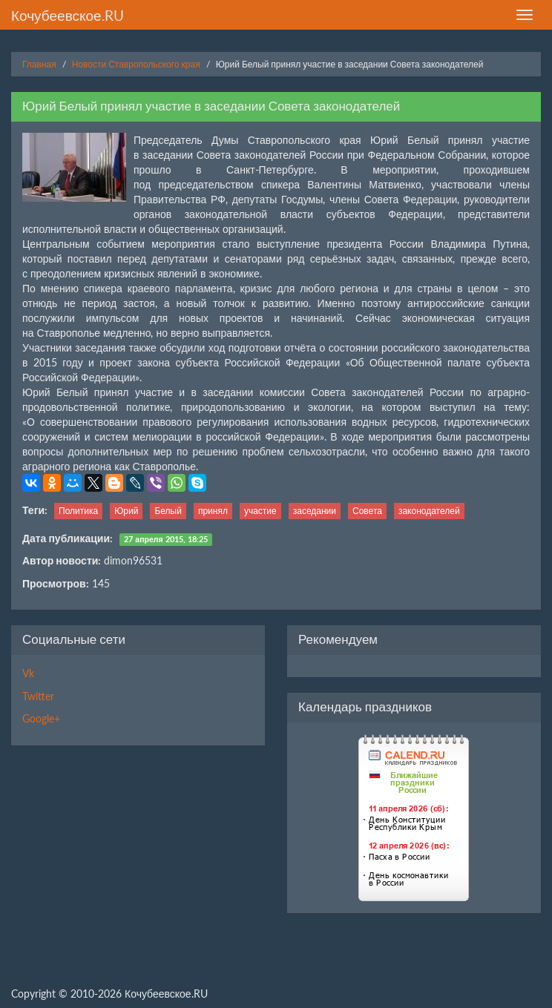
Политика (78, 510)
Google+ (41, 718)
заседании (314, 510)
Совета (367, 510)
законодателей (429, 510)
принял (213, 510)
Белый (167, 510)
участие (260, 510)
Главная (39, 64)
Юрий (126, 510)
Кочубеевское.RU (67, 15)
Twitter (38, 696)
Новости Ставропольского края (136, 64)
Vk (28, 673)
